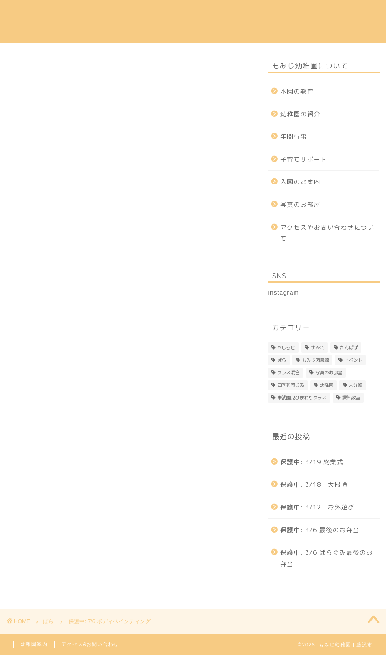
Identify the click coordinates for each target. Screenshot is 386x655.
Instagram (171, 32)
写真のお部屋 (300, 204)
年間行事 (238, 14)
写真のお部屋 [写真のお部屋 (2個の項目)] (328, 372)
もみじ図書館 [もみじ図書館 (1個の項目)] (315, 360)
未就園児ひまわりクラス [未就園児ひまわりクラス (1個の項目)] (301, 397)
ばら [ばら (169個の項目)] (281, 360)
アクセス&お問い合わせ (90, 644)
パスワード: (65, 321)
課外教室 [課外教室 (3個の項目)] (351, 397)
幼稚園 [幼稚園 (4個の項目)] (326, 385)
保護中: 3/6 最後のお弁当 (320, 530)
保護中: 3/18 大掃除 (314, 484)
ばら (14, 70)
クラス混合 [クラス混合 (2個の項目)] (288, 372)
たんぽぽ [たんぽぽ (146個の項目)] (349, 347)
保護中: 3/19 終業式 (311, 462)
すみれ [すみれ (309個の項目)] (317, 347)
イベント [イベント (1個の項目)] (353, 360)
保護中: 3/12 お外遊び (317, 507)
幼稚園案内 (34, 644)
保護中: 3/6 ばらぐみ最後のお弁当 (326, 558)
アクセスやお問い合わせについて (327, 233)
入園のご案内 (191, 14)
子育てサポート (288, 14)
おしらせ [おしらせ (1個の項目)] (286, 347)
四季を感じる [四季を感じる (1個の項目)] (290, 385)
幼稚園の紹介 (137, 14)
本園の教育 (87, 14)
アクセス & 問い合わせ (105, 32)
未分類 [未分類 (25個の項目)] (355, 385)
